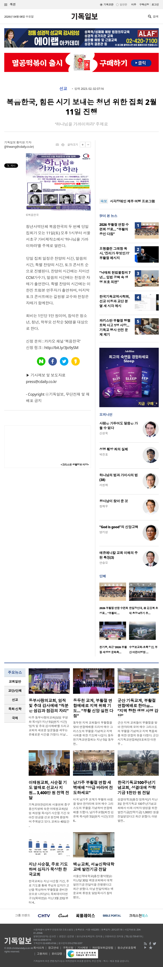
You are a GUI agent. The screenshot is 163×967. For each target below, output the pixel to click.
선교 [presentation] (15, 700)
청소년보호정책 (126, 948)
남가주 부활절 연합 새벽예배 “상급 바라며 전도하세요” (93, 787)
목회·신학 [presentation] (14, 709)
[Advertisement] (129, 166)
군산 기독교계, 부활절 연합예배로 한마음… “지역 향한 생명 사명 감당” (138, 708)
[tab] (14, 681)
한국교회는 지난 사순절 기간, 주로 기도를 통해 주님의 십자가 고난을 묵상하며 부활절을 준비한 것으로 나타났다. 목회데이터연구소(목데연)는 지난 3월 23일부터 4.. (49, 891)
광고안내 (53, 948)
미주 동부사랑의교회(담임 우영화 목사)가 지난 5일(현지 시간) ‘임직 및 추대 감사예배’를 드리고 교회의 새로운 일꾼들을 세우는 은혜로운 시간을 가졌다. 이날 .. (49, 725)
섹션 (10, 4)
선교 (63, 89)
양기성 (103, 532)
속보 (103, 201)
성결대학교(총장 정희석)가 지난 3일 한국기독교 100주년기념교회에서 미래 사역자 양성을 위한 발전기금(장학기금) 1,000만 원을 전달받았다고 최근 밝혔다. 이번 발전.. (138, 810)
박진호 (103, 454)
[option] (114, 600)
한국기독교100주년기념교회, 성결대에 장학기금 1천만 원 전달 (137, 787)
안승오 (103, 563)
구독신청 (144, 4)
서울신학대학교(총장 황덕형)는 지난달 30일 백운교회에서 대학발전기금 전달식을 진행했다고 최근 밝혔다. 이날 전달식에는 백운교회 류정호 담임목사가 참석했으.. (93, 886)
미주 (133, 4)
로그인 (155, 4)
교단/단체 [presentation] (14, 690)
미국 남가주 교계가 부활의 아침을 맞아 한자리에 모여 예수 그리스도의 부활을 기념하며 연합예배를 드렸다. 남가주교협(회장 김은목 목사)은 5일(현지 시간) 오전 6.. (93, 810)
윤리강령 (57, 954)
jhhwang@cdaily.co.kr (19, 147)
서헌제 (103, 485)
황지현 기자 (23, 142)
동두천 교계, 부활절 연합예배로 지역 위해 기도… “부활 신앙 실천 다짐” (93, 708)
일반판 (123, 4)
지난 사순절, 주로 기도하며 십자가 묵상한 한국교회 (48, 869)
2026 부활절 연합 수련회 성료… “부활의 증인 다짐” (114, 229)
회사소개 (38, 948)
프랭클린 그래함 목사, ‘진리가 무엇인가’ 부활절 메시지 (114, 253)
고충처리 (42, 954)
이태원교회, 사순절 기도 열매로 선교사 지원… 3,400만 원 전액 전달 (49, 790)
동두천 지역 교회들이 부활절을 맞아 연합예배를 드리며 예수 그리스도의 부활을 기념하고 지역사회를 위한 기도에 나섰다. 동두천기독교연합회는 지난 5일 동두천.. (93, 733)
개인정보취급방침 (102, 948)
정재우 (103, 506)
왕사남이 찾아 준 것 (113, 501)
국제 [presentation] (15, 718)
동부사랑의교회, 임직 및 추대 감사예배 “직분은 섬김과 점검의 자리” (48, 706)
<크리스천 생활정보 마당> (75, 464)
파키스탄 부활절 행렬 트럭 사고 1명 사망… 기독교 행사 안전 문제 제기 (114, 327)
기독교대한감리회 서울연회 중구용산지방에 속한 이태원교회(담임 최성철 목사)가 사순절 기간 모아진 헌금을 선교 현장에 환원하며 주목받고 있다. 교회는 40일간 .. (49, 815)
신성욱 (103, 433)
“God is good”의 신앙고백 (118, 527)
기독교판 (108, 4)
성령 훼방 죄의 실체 (113, 449)
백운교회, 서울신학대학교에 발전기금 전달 (93, 866)
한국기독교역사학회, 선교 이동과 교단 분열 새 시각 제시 (114, 301)
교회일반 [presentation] (15, 681)
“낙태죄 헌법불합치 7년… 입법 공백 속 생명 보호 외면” (114, 277)
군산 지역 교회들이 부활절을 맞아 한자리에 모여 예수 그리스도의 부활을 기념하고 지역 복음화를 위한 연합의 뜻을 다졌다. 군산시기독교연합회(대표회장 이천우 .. (138, 733)
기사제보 (82, 948)
